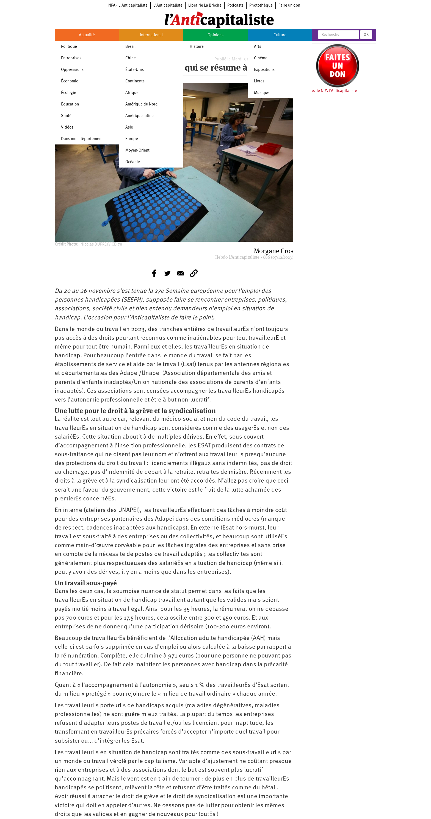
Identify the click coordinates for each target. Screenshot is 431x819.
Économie (69, 81)
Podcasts (235, 6)
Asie (129, 128)
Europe (131, 139)
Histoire (197, 47)
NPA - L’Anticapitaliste (128, 6)
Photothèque (261, 6)
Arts (257, 47)
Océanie (132, 162)
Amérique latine (139, 116)
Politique (69, 47)
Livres (259, 81)
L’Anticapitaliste (168, 6)
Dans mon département (82, 139)
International (151, 35)
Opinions (215, 35)
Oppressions (72, 70)
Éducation (70, 104)
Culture (279, 35)
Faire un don (289, 6)
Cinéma (260, 58)
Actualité (87, 35)
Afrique (132, 93)
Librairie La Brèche (205, 6)
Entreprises (71, 58)
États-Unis (134, 70)
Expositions (264, 70)
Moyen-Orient (137, 151)
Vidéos (67, 128)
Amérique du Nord (141, 104)
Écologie (68, 93)
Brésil (130, 47)
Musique (261, 93)
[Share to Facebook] (154, 273)
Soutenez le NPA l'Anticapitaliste (328, 91)
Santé (66, 116)
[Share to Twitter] (167, 273)
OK (366, 35)
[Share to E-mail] (180, 273)
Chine (130, 58)
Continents (135, 81)
